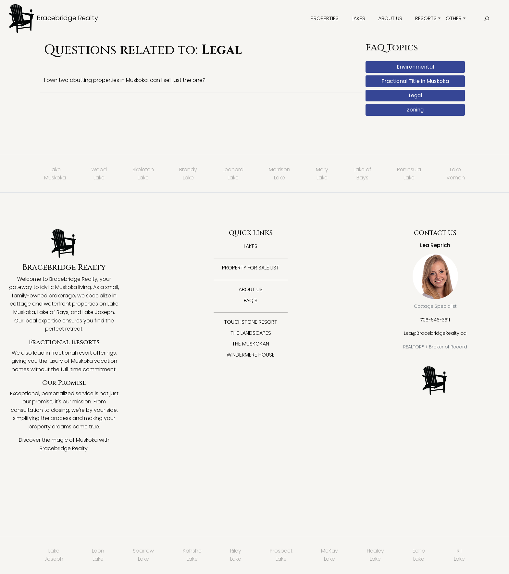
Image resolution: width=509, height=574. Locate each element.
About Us (390, 18)
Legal (415, 95)
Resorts (426, 18)
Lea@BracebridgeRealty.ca (435, 333)
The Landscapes (250, 333)
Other (454, 18)
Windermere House (251, 355)
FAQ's (250, 300)
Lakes (358, 18)
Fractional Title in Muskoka (415, 81)
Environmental (415, 67)
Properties (325, 18)
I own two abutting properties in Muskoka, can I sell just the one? (124, 80)
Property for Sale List (250, 267)
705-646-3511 (435, 320)
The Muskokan (250, 343)
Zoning (415, 109)
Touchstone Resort (250, 322)
